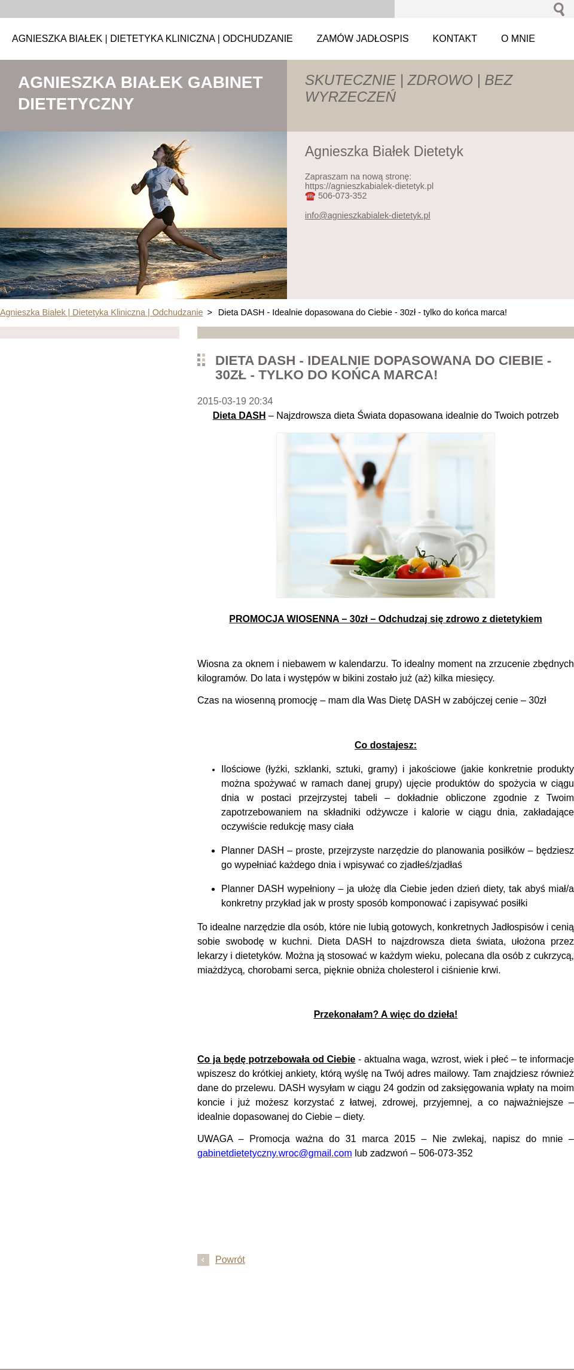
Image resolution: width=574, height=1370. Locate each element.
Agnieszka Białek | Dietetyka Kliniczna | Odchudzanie (101, 312)
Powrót (230, 1260)
